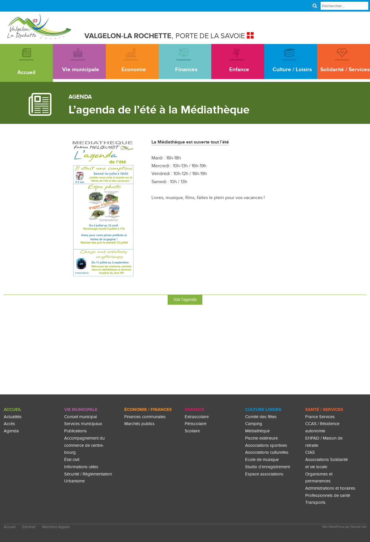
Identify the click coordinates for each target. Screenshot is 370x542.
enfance (194, 409)
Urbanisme (74, 481)
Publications (75, 431)
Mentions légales (56, 527)
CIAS (310, 452)
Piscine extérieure (261, 438)
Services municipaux (83, 424)
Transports (315, 502)
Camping (253, 424)
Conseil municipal (80, 416)
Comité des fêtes (261, 416)
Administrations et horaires (330, 488)
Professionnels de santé (327, 495)
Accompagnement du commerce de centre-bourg (84, 445)
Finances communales (145, 416)
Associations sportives (266, 445)
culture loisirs (263, 409)
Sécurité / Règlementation (88, 474)
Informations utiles (81, 466)
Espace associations (264, 474)
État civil (71, 459)
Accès (9, 424)
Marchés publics (139, 424)
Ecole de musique (262, 459)
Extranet (29, 527)
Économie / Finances (148, 409)
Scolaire (192, 431)
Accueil (12, 409)
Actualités (13, 416)
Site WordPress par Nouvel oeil (344, 526)
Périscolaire (195, 424)
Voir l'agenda (185, 299)
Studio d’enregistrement (267, 466)
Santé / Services (324, 409)
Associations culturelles (266, 452)
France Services (320, 416)
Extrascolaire (197, 416)
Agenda (11, 431)
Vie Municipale (80, 409)
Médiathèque (257, 431)
